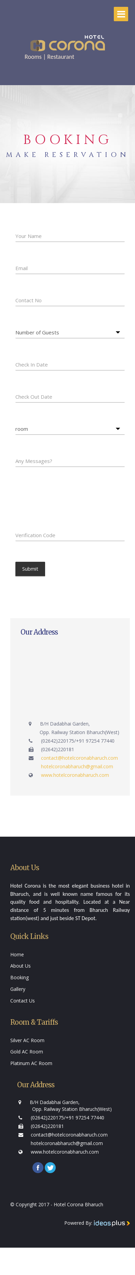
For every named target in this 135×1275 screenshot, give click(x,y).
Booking (19, 977)
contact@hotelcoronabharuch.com (79, 758)
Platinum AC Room (31, 1063)
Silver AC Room (27, 1040)
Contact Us (22, 1000)
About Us (20, 965)
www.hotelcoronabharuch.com (75, 775)
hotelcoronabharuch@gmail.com (77, 766)
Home (17, 954)
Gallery (17, 989)
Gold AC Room (26, 1051)
